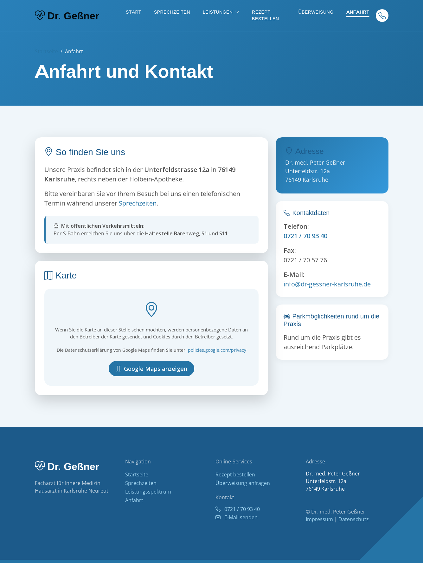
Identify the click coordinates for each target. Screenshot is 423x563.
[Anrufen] (382, 15)
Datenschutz (353, 519)
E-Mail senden (236, 517)
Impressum (319, 519)
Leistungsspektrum (148, 491)
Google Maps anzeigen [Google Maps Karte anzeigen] (151, 368)
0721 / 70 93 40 (305, 236)
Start (133, 12)
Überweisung (316, 12)
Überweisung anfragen (242, 483)
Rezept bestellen (265, 15)
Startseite (46, 51)
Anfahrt (357, 12)
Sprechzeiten (172, 12)
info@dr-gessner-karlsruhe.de (327, 284)
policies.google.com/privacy (217, 350)
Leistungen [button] (218, 12)
